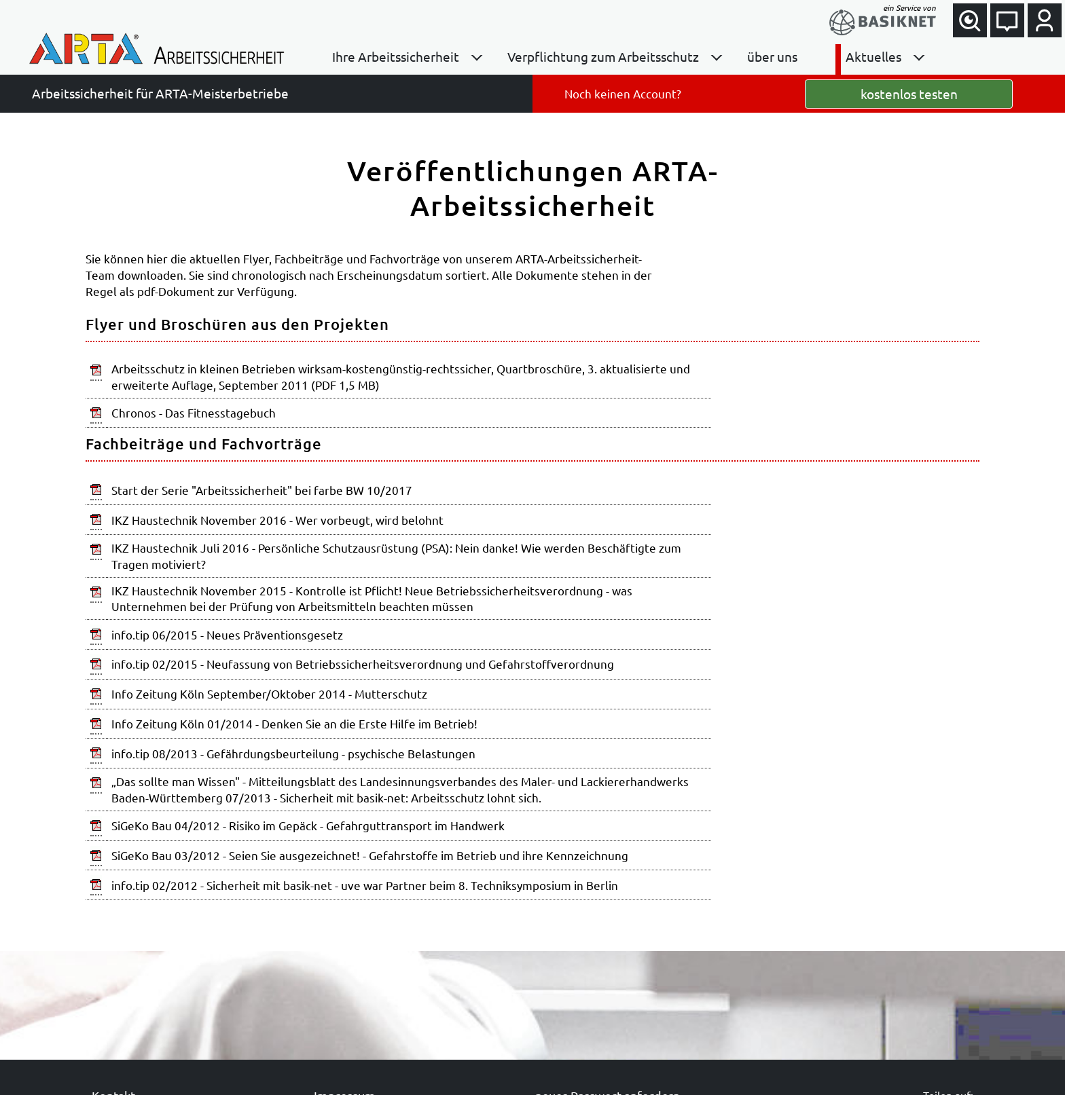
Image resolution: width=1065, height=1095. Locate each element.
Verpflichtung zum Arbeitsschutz (603, 56)
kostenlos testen (909, 94)
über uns (772, 56)
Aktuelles (873, 56)
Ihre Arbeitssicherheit (395, 56)
